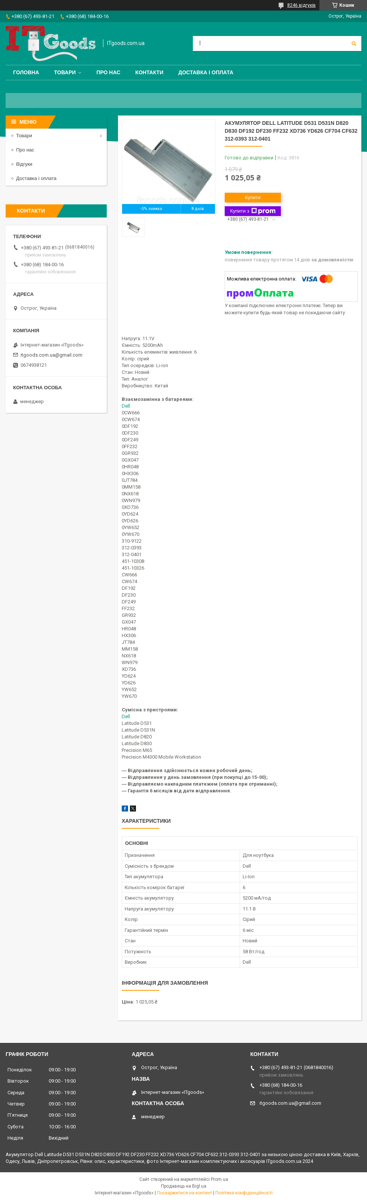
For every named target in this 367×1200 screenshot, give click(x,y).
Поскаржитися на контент (184, 1193)
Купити (253, 197)
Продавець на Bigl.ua (183, 1186)
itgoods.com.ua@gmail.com (51, 355)
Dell (126, 406)
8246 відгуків (301, 5)
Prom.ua (219, 1179)
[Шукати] (353, 43)
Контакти (149, 72)
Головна (26, 72)
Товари (65, 72)
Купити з (252, 211)
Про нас (108, 72)
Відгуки (24, 164)
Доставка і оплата (205, 72)
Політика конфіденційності (244, 1193)
